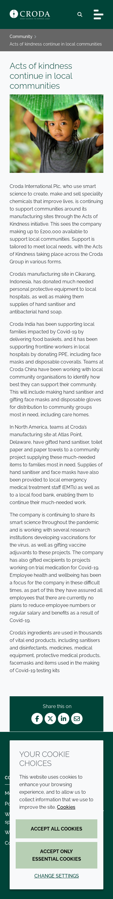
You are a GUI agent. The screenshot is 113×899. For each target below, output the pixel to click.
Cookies (66, 807)
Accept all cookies (56, 829)
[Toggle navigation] (98, 14)
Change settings (56, 876)
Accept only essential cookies (56, 855)
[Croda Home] (30, 14)
